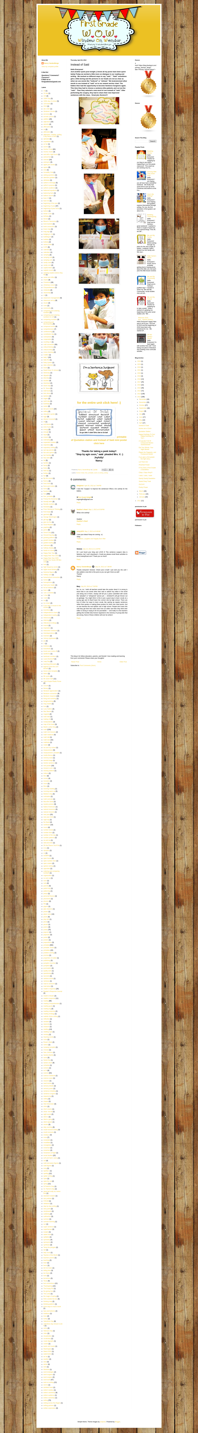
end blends (47, 424)
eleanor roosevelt (49, 419)
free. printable (48, 496)
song (45, 1168)
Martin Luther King (49, 727)
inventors (46, 636)
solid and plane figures (51, 1163)
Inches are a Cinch (145, 428)
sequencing (47, 1096)
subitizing (46, 1214)
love (44, 706)
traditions (46, 1313)
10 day (45, 93)
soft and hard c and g (50, 1158)
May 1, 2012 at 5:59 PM (96, 509)
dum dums (47, 393)
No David (46, 822)
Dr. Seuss (46, 388)
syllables (46, 1237)
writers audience (48, 1395)
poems (45, 927)
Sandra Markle (48, 1055)
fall (44, 460)
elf (44, 422)
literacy (45, 688)
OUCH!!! (141, 484)
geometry (46, 514)
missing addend (48, 771)
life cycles (46, 676)
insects (45, 625)
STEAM (46, 1201)
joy (44, 641)
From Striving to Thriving (51, 509)
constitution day (48, 334)
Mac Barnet (47, 711)
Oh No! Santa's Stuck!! (149, 336)
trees (45, 1316)
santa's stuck (47, 1063)
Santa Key (46, 1060)
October (142, 405)
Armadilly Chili (48, 172)
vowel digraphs (48, 1341)
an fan (45, 144)
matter (45, 745)
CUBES (46, 355)
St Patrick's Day (48, 1186)
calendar (46, 250)
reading (45, 1001)
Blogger (117, 1422)
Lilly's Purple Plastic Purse (52, 681)
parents (45, 886)
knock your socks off (50, 651)
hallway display (48, 548)
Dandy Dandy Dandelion (147, 478)
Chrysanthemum (49, 287)
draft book (46, 391)
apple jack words (49, 165)
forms (45, 489)
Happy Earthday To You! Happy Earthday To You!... (147, 436)
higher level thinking (50, 569)
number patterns (48, 837)
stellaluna (46, 1203)
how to (45, 590)
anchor (45, 147)
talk (44, 1250)
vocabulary (47, 1338)
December (143, 399)
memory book (48, 758)
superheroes (47, 1229)
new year (46, 814)
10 (44, 91)
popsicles (46, 935)
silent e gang (47, 1119)
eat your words (48, 409)
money (45, 778)
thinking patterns (49, 1304)
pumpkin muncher (49, 963)
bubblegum (47, 237)
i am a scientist (48, 593)
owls (44, 883)
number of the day (49, 835)
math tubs (46, 740)
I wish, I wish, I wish (145, 475)
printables (46, 950)
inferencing (47, 618)
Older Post (123, 662)
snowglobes (47, 1145)
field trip (46, 471)
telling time (47, 1270)
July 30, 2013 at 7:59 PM (89, 586)
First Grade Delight (85, 497)
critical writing (48, 350)
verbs (45, 1328)
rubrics (45, 1045)
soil (44, 1161)
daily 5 (45, 357)
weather (46, 1359)
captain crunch (48, 270)
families (46, 463)
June (141, 417)
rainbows (46, 981)
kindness (46, 646)
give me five (47, 522)
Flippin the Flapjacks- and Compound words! (147, 453)
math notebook (48, 735)
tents (45, 1276)
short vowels (47, 1109)
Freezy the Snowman (50, 499)
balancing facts (48, 193)
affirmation (47, 127)
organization (47, 875)
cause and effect (49, 277)
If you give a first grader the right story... (147, 458)
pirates (45, 911)
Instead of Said (144, 425)
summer (46, 1219)
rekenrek (46, 1024)
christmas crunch (49, 285)
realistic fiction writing (50, 1016)
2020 (139, 373)
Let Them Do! (143, 462)
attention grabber (49, 177)
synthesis (46, 1245)
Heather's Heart (82, 509)
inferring (46, 620)
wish (44, 1367)
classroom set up (49, 300)
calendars (46, 252)
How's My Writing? (150, 195)
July (140, 414)
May (140, 420)
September (143, 408)
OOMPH (46, 856)
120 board (46, 104)
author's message (49, 183)
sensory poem (48, 1088)
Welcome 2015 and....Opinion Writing (145, 318)
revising (46, 1034)
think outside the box (50, 1299)
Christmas (46, 282)
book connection (48, 226)
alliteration (46, 132)
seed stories (47, 1083)
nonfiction (46, 825)
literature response (49, 696)
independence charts (50, 612)
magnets (46, 714)
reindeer (46, 1021)
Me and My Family (151, 236)
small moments (48, 1132)
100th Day (46, 98)
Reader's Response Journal (52, 991)
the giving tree (48, 1291)
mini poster (47, 766)
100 (44, 96)
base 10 (46, 198)
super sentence (48, 1227)
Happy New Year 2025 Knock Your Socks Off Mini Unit (52, 560)
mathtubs (46, 742)
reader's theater (48, 996)
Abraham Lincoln (49, 111)
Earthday (46, 404)
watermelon (47, 1354)
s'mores (46, 1050)
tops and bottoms (49, 1311)
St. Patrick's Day (49, 1189)
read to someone (49, 984)
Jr (44, 643)
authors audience (49, 188)
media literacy (48, 755)
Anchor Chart (80, 473)
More (45, 786)
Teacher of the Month (50, 1255)
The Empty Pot (48, 1288)
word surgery (47, 1377)
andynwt (103, 1422)
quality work (47, 971)
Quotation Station (145, 431)
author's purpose (49, 185)
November (143, 402)
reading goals (48, 1006)
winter (45, 1364)
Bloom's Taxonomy (49, 221)
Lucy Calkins (47, 709)
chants (45, 280)
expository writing (49, 447)
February (142, 494)
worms (45, 1385)
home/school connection (51, 577)
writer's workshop (49, 1392)
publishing (46, 960)
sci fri (45, 1070)
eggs (45, 416)
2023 (139, 364)
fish (44, 476)
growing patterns (49, 537)
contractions (47, 337)
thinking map (47, 1301)
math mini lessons (49, 732)
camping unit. (47, 260)
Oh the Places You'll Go (51, 845)
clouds (45, 303)
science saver (48, 1078)
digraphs (46, 375)
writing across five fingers (51, 1403)
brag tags (46, 231)
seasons (46, 1081)
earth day (46, 401)
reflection (46, 1019)
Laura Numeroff (48, 659)
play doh (46, 919)
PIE (44, 904)
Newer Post (75, 662)
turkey (45, 1319)
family (45, 465)
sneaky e (46, 1135)
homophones (47, 582)
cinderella (46, 290)
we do (45, 1356)
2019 (45, 106)
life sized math (48, 679)
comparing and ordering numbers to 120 (51, 316)
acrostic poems (48, 116)
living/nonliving (48, 701)
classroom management (51, 298)
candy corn (47, 265)
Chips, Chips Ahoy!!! (145, 472)
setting (45, 1099)
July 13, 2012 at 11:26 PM (91, 549)
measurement (48, 750)
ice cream (46, 603)
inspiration (46, 628)
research (46, 1027)
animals (46, 159)
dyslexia (46, 396)
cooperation (47, 339)
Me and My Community (151, 277)
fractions (46, 491)
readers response (49, 998)
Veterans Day (48, 1331)
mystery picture (48, 804)
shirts (45, 1106)
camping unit (47, 257)
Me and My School (151, 298)
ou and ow (46, 878)
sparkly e (46, 1171)
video (45, 1333)
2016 (139, 385)
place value (47, 914)
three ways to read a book (52, 1306)
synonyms (46, 1242)
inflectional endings (49, 623)
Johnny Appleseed (49, 638)
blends (45, 219)
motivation (46, 796)
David (45, 368)
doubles (46, 380)
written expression (49, 1408)
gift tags (46, 520)
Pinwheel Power (144, 465)
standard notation (49, 1196)
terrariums (46, 1278)
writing (106, 473)
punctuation (47, 968)
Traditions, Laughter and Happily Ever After (91, 539)
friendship (46, 507)
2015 (139, 388)
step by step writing (49, 1206)
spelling (46, 1173)
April (141, 423)
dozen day (46, 386)
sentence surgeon (49, 1094)
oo (44, 853)
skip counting (47, 1127)
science (46, 1073)
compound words (49, 326)
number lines (47, 832)
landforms (46, 654)
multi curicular (48, 799)
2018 (139, 379)
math (45, 729)
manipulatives (48, 722)
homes (45, 580)
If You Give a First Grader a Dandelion (147, 468)
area (44, 170)
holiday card (47, 575)
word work (46, 1380)
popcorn (46, 932)
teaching (46, 1260)
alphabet (46, 139)
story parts (47, 1209)
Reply (79, 502)
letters (45, 673)
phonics (46, 901)
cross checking (48, 352)
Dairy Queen (47, 362)
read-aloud (47, 986)
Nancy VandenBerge (84, 567)
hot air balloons (48, 587)
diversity (46, 378)
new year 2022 (48, 817)
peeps (45, 893)
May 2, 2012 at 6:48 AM (92, 531)
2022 (139, 367)
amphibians (47, 141)
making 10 (46, 719)
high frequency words (50, 567)
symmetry (46, 1240)
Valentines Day (48, 1321)
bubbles (46, 239)
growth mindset (48, 540)
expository (46, 445)
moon (45, 783)
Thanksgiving (47, 1286)
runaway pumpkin (49, 1047)
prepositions (47, 942)
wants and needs (49, 1346)
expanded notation (49, 442)
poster (45, 937)
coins (45, 305)
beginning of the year (50, 203)
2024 (139, 361)
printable (90, 473)
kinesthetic (47, 649)
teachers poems (48, 1258)
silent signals (47, 1122)
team (45, 1263)
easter (45, 406)
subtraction (47, 1216)
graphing (46, 527)
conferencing (47, 331)
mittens (45, 773)
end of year (47, 427)
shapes (45, 1101)
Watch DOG (47, 1351)
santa (45, 1057)
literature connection (50, 693)
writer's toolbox (48, 1390)
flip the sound (47, 478)
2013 (139, 394)
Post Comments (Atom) (88, 665)
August (141, 411)
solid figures (47, 1166)
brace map (47, 229)
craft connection (48, 344)
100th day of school (50, 101)
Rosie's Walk (47, 1042)
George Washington (50, 517)
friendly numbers (49, 504)
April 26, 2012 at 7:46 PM (92, 486)
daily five (46, 360)
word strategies (48, 1372)
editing (45, 411)
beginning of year (49, 206)
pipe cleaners (47, 909)
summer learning (49, 1221)
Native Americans (49, 807)
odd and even (48, 843)
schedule (46, 1065)
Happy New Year (49, 553)
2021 (139, 370)
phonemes (47, 899)
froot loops (47, 512)
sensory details (48, 1086)
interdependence (49, 633)
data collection (48, 365)
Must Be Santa (48, 801)
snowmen (46, 1150)
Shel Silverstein (48, 1104)
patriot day (47, 888)
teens (45, 1265)
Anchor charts (48, 152)
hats (44, 564)
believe (45, 211)
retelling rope (47, 1032)
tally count (46, 1252)
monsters (46, 781)
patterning (46, 891)
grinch (45, 530)
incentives (46, 610)
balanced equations (50, 190)
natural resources (49, 809)
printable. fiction (48, 947)
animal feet (47, 157)
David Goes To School (50, 370)
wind (45, 1362)
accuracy (46, 114)
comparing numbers (50, 319)
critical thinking (48, 347)
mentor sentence (49, 763)
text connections (48, 1283)
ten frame (46, 1273)
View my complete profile (50, 66)
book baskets (47, 224)
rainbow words (48, 978)
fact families (47, 455)
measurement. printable (51, 753)
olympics (46, 850)
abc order (46, 109)
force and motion (49, 486)
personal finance (49, 896)
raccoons (46, 976)
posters (45, 940)
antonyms (46, 162)
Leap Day (46, 661)
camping (46, 255)
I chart (45, 595)
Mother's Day (47, 794)
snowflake (46, 1142)
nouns (45, 827)
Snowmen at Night (49, 1153)
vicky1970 (80, 531)
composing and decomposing (48, 323)
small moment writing (50, 1130)
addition (46, 119)
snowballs (46, 1140)
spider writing (47, 1176)
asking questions (49, 175)
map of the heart (48, 724)
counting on (47, 342)
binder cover (47, 214)
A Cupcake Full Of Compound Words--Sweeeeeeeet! (146, 443)
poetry (45, 930)
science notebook (49, 1076)
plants (45, 917)
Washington (47, 1349)
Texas (45, 1281)
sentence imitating (49, 1091)
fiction (45, 468)
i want (45, 598)
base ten (46, 201)
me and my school (49, 747)
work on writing (98, 473)
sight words (47, 1114)
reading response (49, 1011)
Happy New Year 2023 (50, 556)
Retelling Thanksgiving (151, 215)
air (44, 129)
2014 (139, 391)
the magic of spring (49, 1296)
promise (46, 955)
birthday (46, 216)
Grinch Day (47, 532)
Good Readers (48, 525)
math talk (46, 737)
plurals (45, 924)
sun (44, 1224)
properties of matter (50, 958)
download (46, 383)
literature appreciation (50, 691)
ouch (45, 881)
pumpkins (46, 966)
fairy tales (46, 458)
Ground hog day (48, 535)
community (47, 308)
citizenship (47, 293)
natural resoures (48, 812)
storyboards (47, 1211)
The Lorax (46, 1294)
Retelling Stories (150, 152)
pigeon (45, 906)
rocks (45, 1039)
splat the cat (47, 1181)
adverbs (46, 124)
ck (44, 295)
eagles (45, 398)
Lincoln (45, 686)
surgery (45, 1232)
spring (45, 1184)
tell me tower (47, 1268)
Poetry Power (143, 487)
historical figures (48, 572)
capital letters (47, 268)
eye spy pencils (48, 450)
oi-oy (45, 848)
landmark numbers (49, 656)
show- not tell (47, 1112)
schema (46, 1068)
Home (99, 662)
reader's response (49, 989)
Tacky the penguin (49, 1247)
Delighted (80, 486)
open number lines (49, 861)
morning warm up (49, 791)
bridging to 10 (48, 234)
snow (45, 1137)
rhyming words (48, 1037)
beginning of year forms (51, 208)
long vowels (47, 704)
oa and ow (46, 840)
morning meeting (49, 789)
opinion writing (48, 866)
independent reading (50, 615)
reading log (47, 1009)
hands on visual (48, 550)
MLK (45, 776)
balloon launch (48, 195)
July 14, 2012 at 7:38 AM (103, 567)
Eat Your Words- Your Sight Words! (146, 448)
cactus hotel (47, 244)
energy (45, 429)
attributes (46, 180)
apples (45, 167)
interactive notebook (50, 631)
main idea (46, 717)
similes (45, 1124)
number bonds (48, 830)
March (141, 491)
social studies (48, 1155)
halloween (46, 545)
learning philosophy (49, 664)
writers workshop (49, 1398)
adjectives (46, 122)
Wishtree (46, 1369)
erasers (45, 437)
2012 (139, 397)
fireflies (45, 473)
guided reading (48, 543)
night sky (46, 820)
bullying (46, 242)
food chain (46, 483)
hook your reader (49, 585)
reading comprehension (51, 1003)
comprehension (48, 329)
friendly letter (47, 501)
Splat (45, 1178)
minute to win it (48, 768)
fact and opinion (48, 452)
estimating (46, 440)
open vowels (47, 863)
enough (45, 432)
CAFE (45, 247)
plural (45, 922)
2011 (139, 501)
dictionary (46, 373)
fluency (45, 481)
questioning (47, 973)
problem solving (48, 953)
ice (44, 600)
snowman (46, 1148)
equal (45, 435)
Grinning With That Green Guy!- (151, 173)
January (142, 497)
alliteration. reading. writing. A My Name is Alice (52, 135)
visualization (47, 1336)
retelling (46, 1029)
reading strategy (48, 1014)
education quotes (49, 414)
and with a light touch (50, 154)
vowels (45, 1344)
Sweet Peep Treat (145, 481)
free (86, 473)
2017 (139, 382)
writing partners (48, 1405)
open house (47, 858)
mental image (48, 760)
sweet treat (47, 1234)
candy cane (47, 262)
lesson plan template (50, 671)
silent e (45, 1117)
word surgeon (48, 1374)
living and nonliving (49, 698)
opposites (46, 868)
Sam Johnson (48, 1052)
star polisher (47, 1198)
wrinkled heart (48, 1387)
